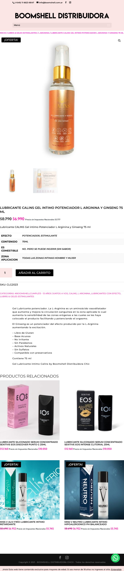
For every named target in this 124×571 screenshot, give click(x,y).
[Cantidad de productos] (6, 273)
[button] (119, 40)
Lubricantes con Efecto (105, 293)
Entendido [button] (116, 569)
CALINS (73, 293)
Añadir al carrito (34, 273)
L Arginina (43, 33)
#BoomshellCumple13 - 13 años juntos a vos (41, 293)
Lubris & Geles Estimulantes (22, 33)
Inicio (3, 33)
